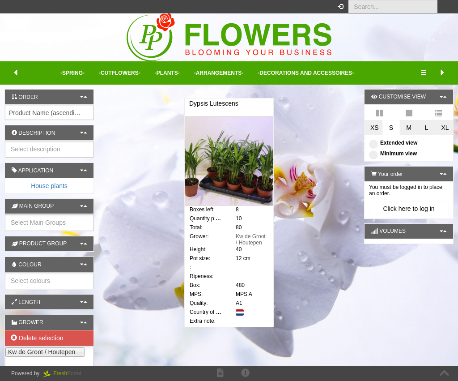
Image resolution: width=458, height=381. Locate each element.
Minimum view (393, 153)
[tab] (49, 185)
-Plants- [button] (167, 73)
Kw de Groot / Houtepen (251, 239)
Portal (65, 373)
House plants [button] (49, 185)
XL (445, 127)
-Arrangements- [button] (219, 73)
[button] (444, 6)
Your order (387, 174)
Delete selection (37, 338)
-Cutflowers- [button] (119, 73)
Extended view (393, 143)
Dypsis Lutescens (213, 103)
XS (374, 127)
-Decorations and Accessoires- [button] (306, 73)
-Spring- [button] (72, 73)
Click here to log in (408, 208)
